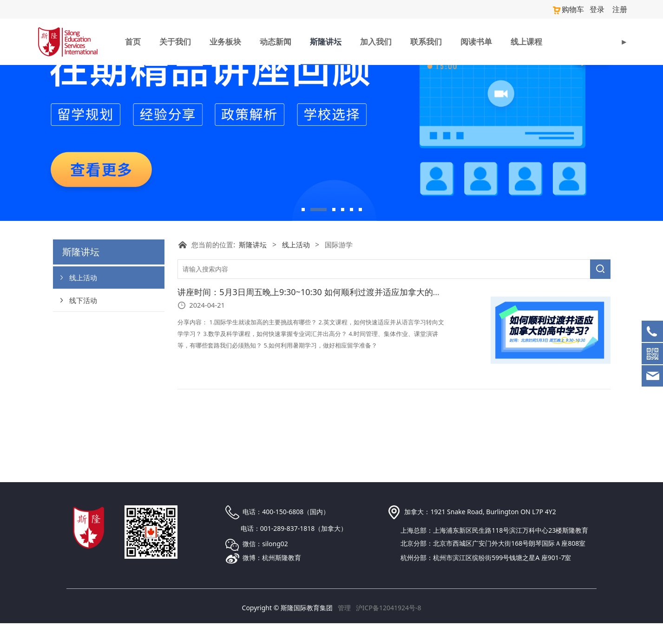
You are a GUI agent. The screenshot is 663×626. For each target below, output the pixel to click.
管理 (344, 610)
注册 (620, 8)
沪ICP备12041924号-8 (388, 610)
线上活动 (83, 341)
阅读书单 (476, 40)
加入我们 (376, 40)
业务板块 (225, 40)
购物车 (573, 8)
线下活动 (83, 363)
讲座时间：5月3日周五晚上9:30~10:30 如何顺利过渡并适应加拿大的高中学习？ (325, 355)
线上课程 (526, 40)
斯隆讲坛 (325, 40)
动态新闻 (275, 40)
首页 (133, 40)
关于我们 (175, 40)
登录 (600, 8)
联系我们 (426, 40)
